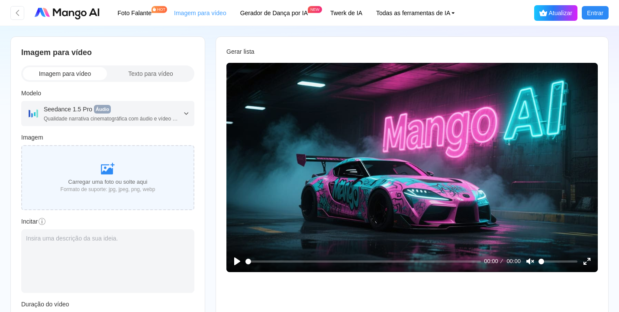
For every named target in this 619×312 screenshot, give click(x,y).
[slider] (362, 261)
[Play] (238, 261)
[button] (420, 13)
